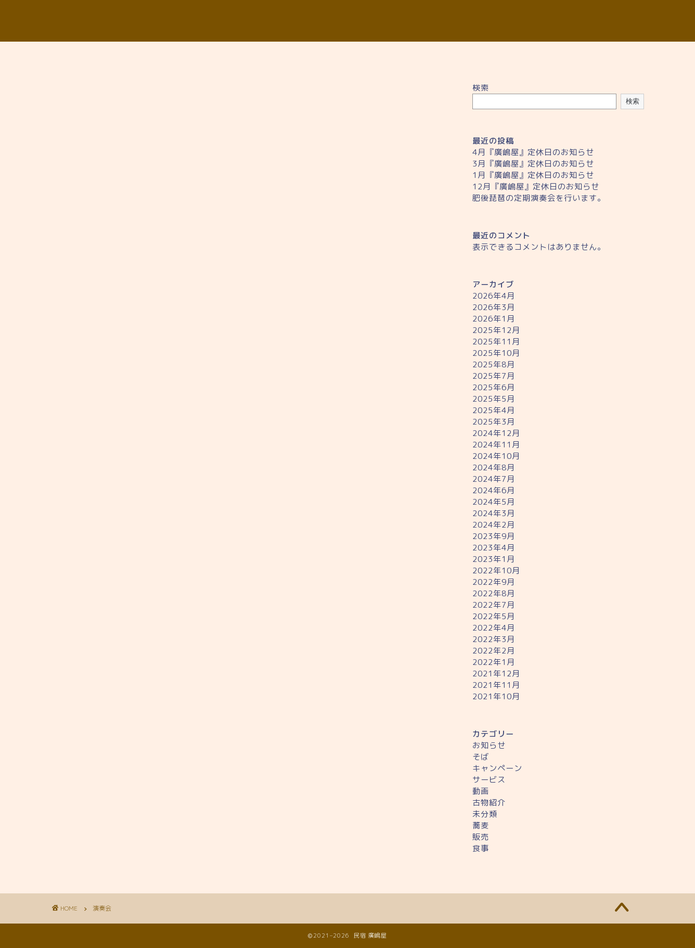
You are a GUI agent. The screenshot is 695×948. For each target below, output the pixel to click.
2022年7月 (493, 604)
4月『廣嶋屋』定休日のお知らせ (533, 152)
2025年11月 (496, 341)
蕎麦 (480, 825)
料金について (347, 55)
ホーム (94, 55)
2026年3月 (493, 307)
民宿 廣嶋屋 (347, 21)
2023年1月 (493, 559)
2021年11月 (496, 685)
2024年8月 (493, 467)
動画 (480, 791)
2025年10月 (496, 353)
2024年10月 (496, 456)
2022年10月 (496, 570)
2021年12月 (496, 673)
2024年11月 (496, 444)
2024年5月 (493, 501)
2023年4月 (493, 547)
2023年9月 (493, 536)
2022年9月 (493, 582)
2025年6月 (493, 387)
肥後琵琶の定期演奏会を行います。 (539, 198)
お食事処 (262, 55)
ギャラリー (516, 55)
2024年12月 (496, 433)
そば (480, 756)
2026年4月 (493, 295)
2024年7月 (493, 478)
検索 (480, 87)
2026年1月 (493, 318)
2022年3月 (493, 639)
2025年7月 (493, 375)
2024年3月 (493, 513)
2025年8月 (493, 364)
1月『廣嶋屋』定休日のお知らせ (533, 175)
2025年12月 (496, 330)
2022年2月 (493, 650)
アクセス (432, 55)
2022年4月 (493, 627)
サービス (489, 779)
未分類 (484, 814)
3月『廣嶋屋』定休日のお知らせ (533, 163)
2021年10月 (496, 696)
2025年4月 (493, 410)
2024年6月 (493, 490)
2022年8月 (493, 593)
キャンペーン (497, 768)
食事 (480, 848)
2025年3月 (493, 421)
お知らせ (489, 745)
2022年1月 (493, 662)
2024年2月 (493, 524)
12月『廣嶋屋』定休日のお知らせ (535, 186)
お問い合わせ (601, 55)
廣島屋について (178, 55)
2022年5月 (493, 616)
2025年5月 (493, 398)
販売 (480, 836)
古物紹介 (489, 802)
